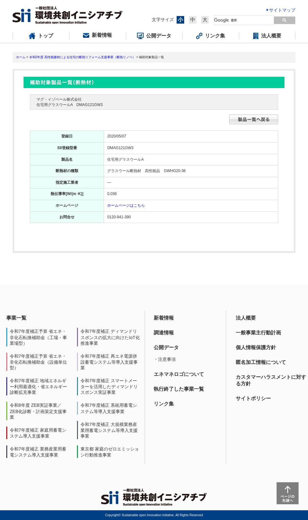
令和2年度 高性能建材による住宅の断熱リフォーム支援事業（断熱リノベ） (82, 57)
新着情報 (164, 318)
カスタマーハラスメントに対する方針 (271, 380)
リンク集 (164, 403)
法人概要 (246, 318)
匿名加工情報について (261, 362)
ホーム (20, 57)
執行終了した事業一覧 (179, 389)
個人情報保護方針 (256, 347)
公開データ (166, 347)
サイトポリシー (253, 398)
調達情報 (164, 332)
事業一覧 (16, 318)
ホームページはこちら (126, 205)
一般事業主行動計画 (258, 332)
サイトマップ (282, 10)
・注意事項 (165, 359)
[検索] (244, 20)
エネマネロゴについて (179, 374)
